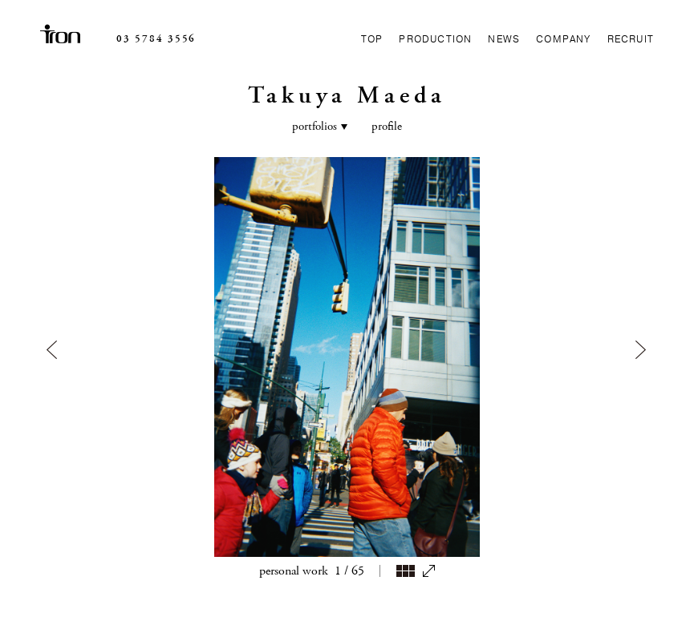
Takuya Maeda (347, 51)
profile (386, 82)
